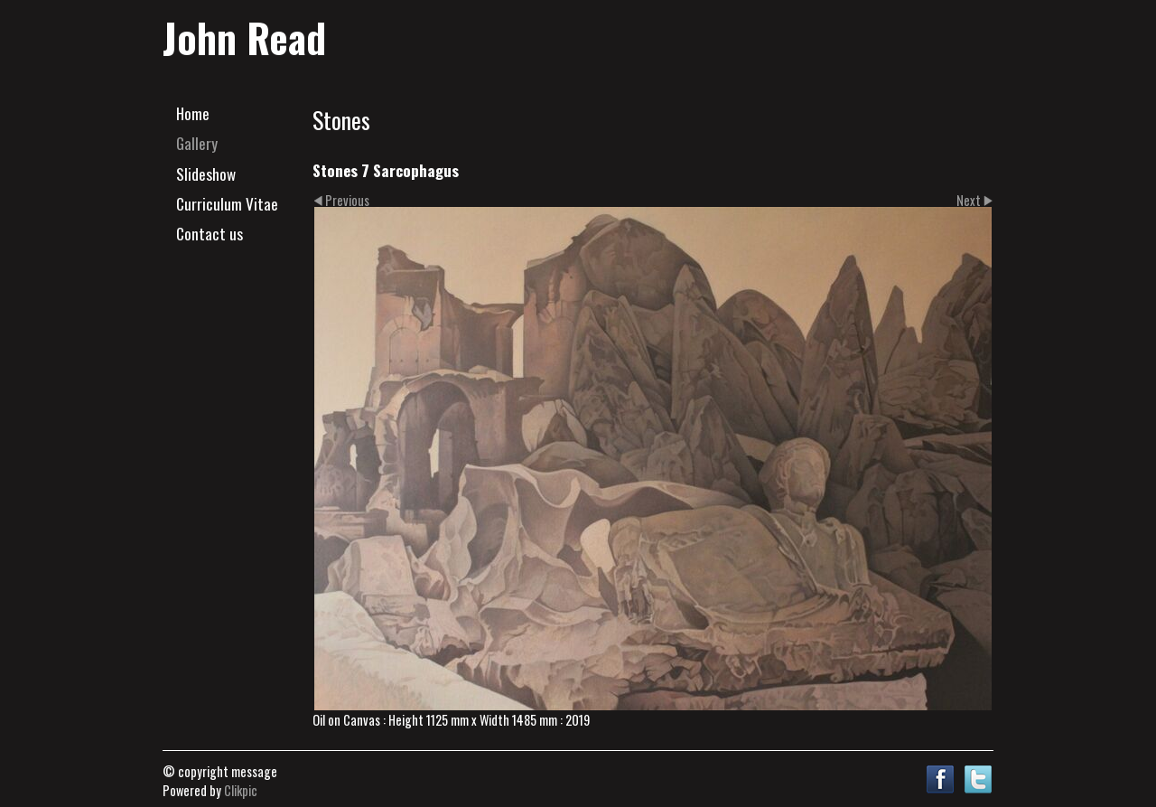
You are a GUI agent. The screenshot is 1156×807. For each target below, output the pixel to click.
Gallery (197, 143)
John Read (244, 37)
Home (193, 113)
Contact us (209, 233)
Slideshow (206, 173)
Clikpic (240, 790)
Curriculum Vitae (227, 203)
